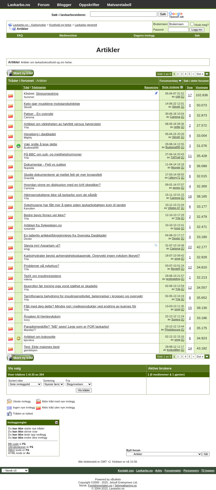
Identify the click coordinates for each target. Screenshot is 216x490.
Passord (158, 29)
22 (190, 247)
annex (176, 187)
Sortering (49, 380)
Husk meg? (199, 24)
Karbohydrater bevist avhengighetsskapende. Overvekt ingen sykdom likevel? (82, 256)
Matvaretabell (119, 5)
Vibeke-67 (174, 207)
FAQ (20, 35)
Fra (68, 380)
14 (190, 348)
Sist (199, 73)
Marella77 (30, 329)
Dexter (28, 238)
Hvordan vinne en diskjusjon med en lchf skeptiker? (62, 185)
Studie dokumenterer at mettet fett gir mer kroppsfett (63, 175)
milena (28, 279)
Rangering (151, 87)
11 (190, 156)
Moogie (175, 167)
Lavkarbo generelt (86, 24)
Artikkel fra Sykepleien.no (43, 225)
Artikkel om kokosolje (39, 337)
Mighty (28, 137)
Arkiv (158, 470)
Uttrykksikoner (17, 446)
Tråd (26, 87)
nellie (177, 126)
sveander (29, 228)
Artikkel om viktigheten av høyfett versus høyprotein (62, 124)
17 (190, 95)
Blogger (64, 5)
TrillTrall (175, 157)
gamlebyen (30, 350)
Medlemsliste (68, 35)
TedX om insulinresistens (42, 276)
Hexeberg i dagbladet (40, 134)
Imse (177, 228)
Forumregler (173, 470)
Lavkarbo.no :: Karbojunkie (29, 24)
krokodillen (173, 349)
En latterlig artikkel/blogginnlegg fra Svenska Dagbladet (65, 235)
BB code (13, 443)
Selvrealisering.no (126, 485)
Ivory (27, 319)
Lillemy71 (174, 177)
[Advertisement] (94, 74)
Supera (175, 319)
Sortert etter (15, 380)
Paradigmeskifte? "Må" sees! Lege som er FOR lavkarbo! (66, 326)
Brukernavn (160, 24)
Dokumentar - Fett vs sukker (45, 164)
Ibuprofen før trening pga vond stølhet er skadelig (60, 286)
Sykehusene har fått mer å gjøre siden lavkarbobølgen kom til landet (75, 205)
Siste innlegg (170, 87)
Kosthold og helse (60, 24)
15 (190, 308)
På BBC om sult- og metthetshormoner (53, 154)
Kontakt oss (126, 470)
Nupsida (29, 167)
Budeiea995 (31, 147)
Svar (190, 87)
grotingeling (173, 278)
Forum (44, 5)
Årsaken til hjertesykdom (42, 316)
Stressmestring (47, 93)
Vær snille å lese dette (40, 144)
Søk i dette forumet (196, 80)
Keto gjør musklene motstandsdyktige (52, 104)
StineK (28, 107)
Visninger (202, 87)
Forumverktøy (169, 80)
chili (178, 96)
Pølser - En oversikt (38, 114)
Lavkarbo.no (19, 5)
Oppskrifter (89, 5)
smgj (27, 248)
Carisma (29, 117)
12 (190, 267)
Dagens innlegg (144, 35)
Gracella (29, 178)
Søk (197, 35)
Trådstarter (38, 87)
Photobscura (172, 329)
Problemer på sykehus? (41, 266)
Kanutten (29, 208)
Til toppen (207, 470)
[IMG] (11, 450)
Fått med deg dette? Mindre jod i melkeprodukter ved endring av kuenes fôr (80, 306)
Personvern (191, 470)
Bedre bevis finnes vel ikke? (45, 215)
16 (190, 196)
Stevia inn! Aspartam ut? (42, 245)
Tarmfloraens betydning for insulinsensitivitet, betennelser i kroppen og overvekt (83, 296)
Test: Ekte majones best (42, 347)
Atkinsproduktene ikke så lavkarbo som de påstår (60, 195)
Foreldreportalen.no (100, 485)
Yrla (26, 127)
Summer (29, 97)
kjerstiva (29, 340)
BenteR (175, 268)
